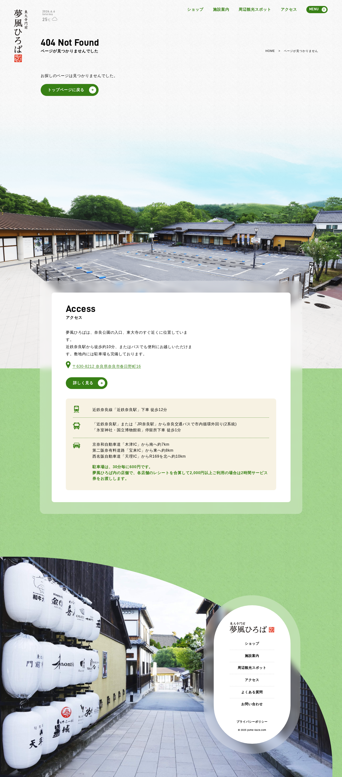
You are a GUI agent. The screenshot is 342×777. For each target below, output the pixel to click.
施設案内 (221, 9)
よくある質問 (252, 692)
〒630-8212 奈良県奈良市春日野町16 (107, 366)
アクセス (289, 9)
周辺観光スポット (255, 9)
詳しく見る (83, 383)
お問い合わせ (252, 704)
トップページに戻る (66, 90)
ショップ (195, 9)
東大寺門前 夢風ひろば (21, 36)
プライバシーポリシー (252, 721)
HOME (270, 51)
